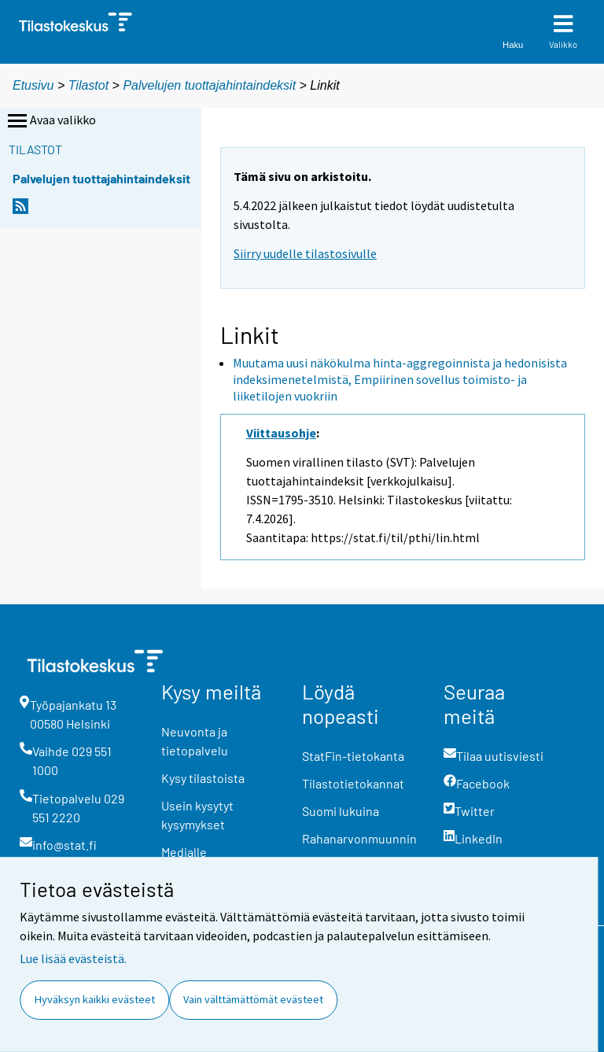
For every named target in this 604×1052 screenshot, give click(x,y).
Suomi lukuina (340, 810)
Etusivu (33, 85)
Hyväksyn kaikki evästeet (95, 999)
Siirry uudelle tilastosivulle (305, 253)
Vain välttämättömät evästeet (253, 999)
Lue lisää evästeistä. (73, 958)
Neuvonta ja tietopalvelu (194, 741)
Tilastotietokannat (353, 783)
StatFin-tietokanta (353, 755)
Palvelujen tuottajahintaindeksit (209, 85)
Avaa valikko (50, 121)
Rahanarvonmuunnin (359, 838)
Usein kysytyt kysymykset (197, 815)
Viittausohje (281, 433)
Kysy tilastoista (203, 777)
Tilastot (88, 85)
